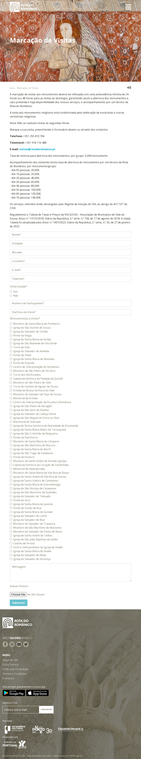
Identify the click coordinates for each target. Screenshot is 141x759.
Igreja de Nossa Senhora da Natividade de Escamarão (45, 425)
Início (12, 88)
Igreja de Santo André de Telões (32, 535)
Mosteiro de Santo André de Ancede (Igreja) (39, 461)
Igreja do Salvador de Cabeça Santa (34, 414)
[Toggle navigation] (128, 7)
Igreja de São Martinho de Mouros (34, 445)
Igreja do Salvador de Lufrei (30, 516)
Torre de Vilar (21, 347)
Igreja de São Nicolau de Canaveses (34, 488)
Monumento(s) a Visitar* (25, 318)
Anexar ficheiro (19, 586)
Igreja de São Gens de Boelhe (31, 410)
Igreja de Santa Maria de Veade (32, 551)
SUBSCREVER (46, 709)
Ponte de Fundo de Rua (27, 508)
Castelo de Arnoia (24, 543)
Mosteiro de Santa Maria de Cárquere (36, 441)
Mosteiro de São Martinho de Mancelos (37, 527)
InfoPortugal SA (75, 755)
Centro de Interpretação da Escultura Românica (42, 402)
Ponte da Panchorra (25, 437)
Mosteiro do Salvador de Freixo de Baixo (37, 531)
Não (15, 295)
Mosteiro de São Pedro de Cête (32, 382)
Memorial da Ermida (25, 398)
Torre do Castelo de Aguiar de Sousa (35, 386)
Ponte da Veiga (22, 335)
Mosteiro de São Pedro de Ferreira (34, 371)
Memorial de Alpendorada (29, 469)
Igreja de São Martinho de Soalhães (35, 492)
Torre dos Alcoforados (27, 374)
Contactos (8, 678)
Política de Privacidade (15, 669)
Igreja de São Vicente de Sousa (31, 327)
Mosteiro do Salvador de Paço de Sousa (37, 394)
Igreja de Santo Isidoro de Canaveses (35, 480)
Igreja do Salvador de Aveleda (31, 351)
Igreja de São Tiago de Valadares (33, 453)
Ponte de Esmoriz (23, 457)
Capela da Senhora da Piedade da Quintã (38, 378)
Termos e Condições (14, 674)
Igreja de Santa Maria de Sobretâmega (36, 484)
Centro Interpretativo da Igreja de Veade (38, 547)
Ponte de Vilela (22, 355)
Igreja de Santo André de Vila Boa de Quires (39, 476)
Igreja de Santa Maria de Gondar (33, 512)
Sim (15, 291)
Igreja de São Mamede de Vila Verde (35, 343)
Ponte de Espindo (23, 363)
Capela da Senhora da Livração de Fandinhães (41, 465)
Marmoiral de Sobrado (27, 422)
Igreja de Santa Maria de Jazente (33, 504)
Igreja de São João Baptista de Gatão (35, 539)
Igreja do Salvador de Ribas (29, 555)
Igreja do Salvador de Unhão (30, 331)
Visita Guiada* (18, 286)
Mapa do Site (10, 660)
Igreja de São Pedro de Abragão (32, 406)
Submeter (18, 603)
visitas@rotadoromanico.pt (37, 149)
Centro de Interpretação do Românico (36, 367)
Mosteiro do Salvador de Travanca (34, 523)
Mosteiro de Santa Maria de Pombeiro (36, 323)
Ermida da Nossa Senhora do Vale (33, 390)
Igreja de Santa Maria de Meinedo (33, 359)
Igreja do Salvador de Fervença (31, 559)
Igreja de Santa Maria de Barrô (32, 449)
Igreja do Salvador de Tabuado (32, 496)
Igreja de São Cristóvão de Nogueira (35, 433)
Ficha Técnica (10, 664)
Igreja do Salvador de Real (29, 520)
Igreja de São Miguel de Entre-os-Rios (36, 418)
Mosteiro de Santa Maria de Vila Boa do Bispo (41, 473)
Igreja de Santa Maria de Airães (32, 339)
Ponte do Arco (21, 500)
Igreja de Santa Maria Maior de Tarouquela (39, 429)
